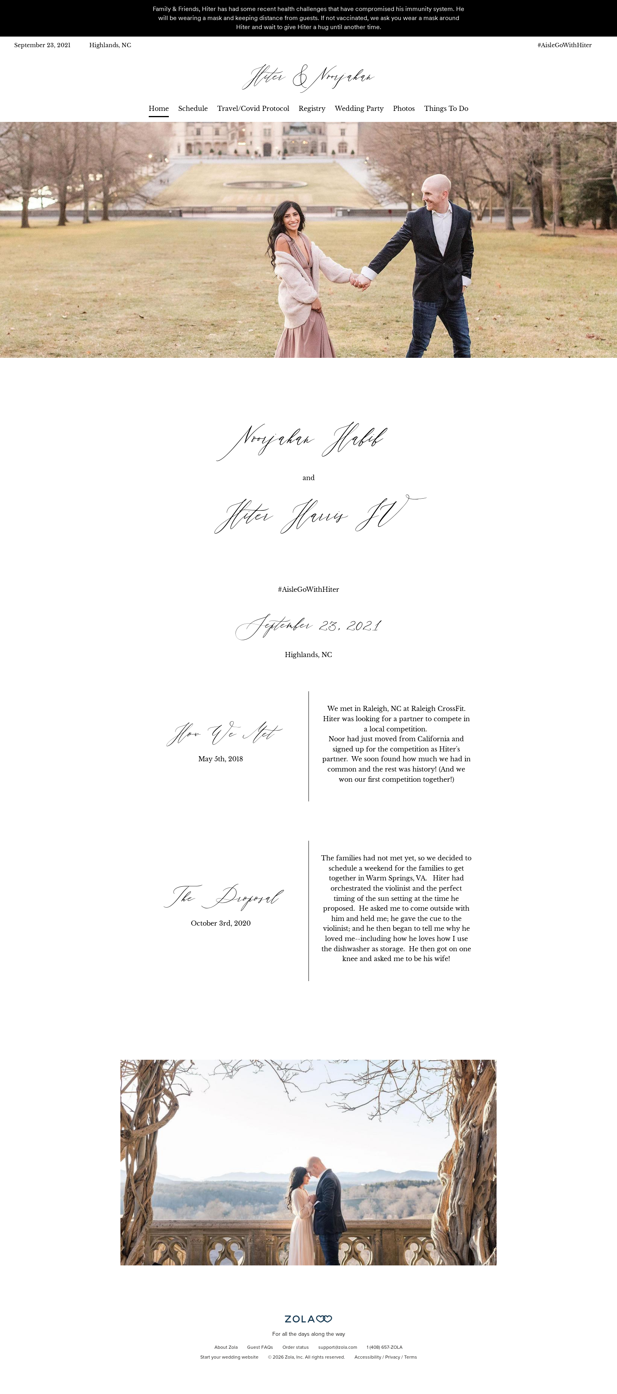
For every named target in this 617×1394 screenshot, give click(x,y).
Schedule (193, 108)
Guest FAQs (260, 1347)
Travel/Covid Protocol (253, 108)
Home (159, 108)
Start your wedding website (229, 1357)
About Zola (226, 1347)
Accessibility (368, 1357)
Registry (312, 108)
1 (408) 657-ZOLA (385, 1347)
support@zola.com (337, 1347)
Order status (296, 1347)
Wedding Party (359, 108)
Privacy (392, 1357)
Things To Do (446, 108)
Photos (404, 108)
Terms (410, 1357)
